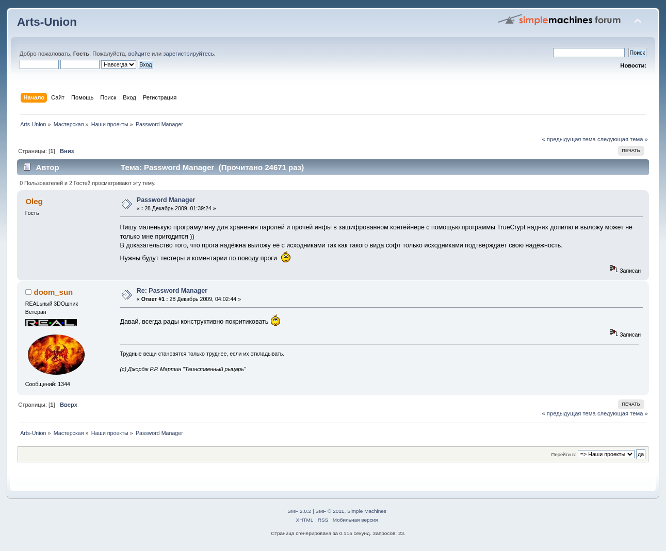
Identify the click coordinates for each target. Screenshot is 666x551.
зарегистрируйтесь (188, 54)
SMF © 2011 (329, 511)
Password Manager (166, 200)
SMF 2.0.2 (299, 511)
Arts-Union (47, 21)
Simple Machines (366, 511)
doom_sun (53, 292)
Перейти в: (563, 454)
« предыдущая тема (568, 139)
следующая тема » (622, 139)
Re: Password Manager (172, 290)
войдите (139, 54)
